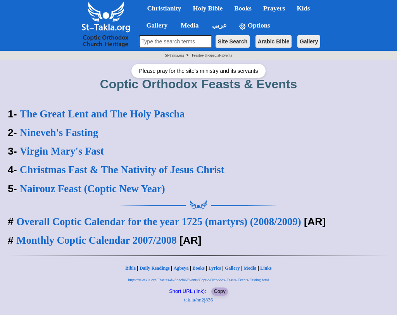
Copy (219, 291)
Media (250, 268)
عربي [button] (219, 25)
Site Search (232, 41)
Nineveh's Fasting (59, 132)
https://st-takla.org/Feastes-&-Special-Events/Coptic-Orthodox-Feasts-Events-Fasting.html (198, 280)
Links (265, 268)
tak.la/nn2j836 (198, 300)
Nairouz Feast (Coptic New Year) (92, 189)
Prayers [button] (274, 8)
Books (198, 268)
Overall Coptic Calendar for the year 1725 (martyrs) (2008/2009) (158, 221)
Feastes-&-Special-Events (212, 55)
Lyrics (215, 268)
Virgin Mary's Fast (62, 151)
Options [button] (254, 26)
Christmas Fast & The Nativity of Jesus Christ (122, 170)
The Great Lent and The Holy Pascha (102, 114)
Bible (130, 268)
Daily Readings (155, 268)
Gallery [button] (155, 25)
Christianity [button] (164, 8)
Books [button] (242, 8)
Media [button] (189, 25)
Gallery (309, 41)
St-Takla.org (174, 55)
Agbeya (181, 268)
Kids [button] (303, 8)
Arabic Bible (274, 41)
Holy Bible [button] (208, 8)
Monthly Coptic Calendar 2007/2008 (96, 240)
